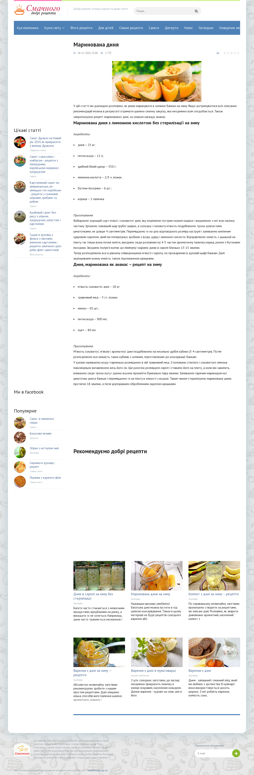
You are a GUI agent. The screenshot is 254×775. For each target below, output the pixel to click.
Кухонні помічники (140, 675)
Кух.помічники (27, 28)
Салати (154, 28)
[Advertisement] (156, 414)
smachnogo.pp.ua (98, 770)
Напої (188, 28)
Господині (206, 28)
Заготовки (78, 603)
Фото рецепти (81, 28)
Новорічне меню (231, 28)
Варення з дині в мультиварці (153, 670)
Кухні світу (52, 28)
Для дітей (105, 28)
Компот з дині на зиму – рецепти (214, 594)
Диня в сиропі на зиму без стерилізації (93, 596)
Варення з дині (200, 670)
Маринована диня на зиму (150, 594)
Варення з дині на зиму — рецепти (92, 672)
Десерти (171, 28)
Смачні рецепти (131, 28)
